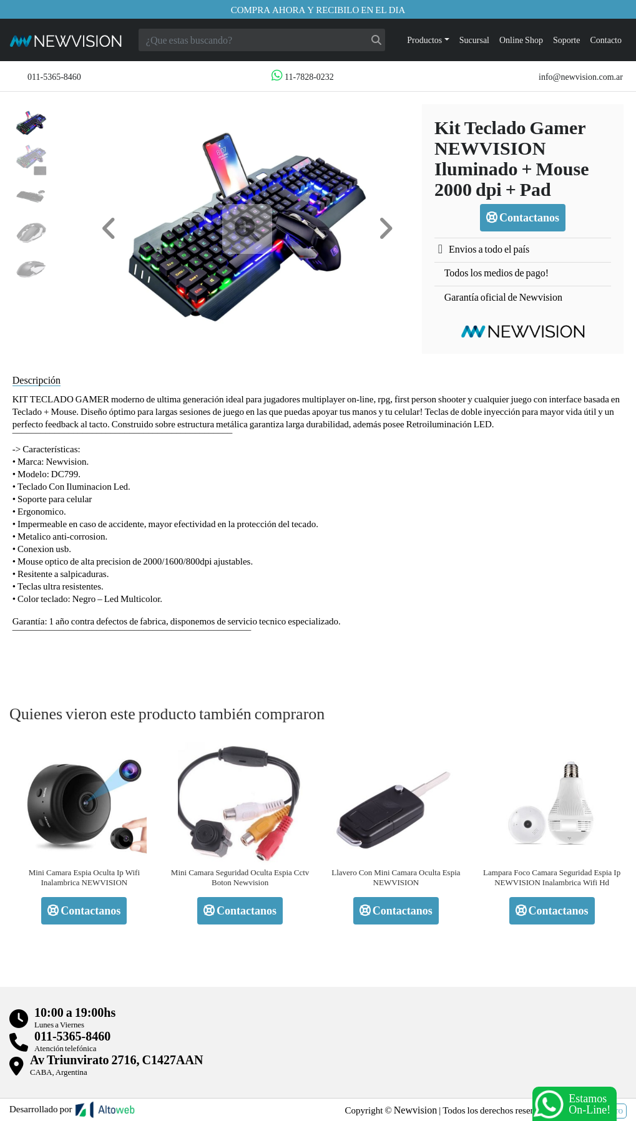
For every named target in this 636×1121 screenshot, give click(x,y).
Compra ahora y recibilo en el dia (318, 9)
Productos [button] (424, 39)
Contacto (606, 39)
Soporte (566, 39)
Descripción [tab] (36, 380)
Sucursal (474, 39)
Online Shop (521, 39)
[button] (109, 228)
